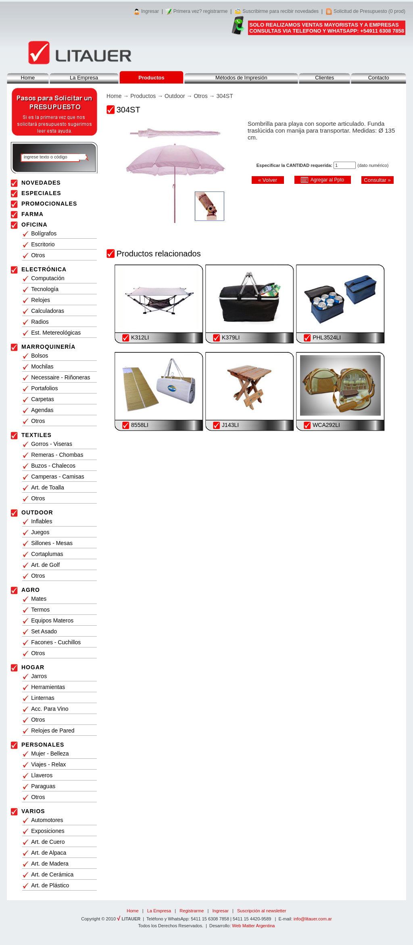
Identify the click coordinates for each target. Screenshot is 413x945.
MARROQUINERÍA (48, 346)
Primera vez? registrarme (200, 11)
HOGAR (32, 667)
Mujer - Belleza (50, 753)
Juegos (40, 532)
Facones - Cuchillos (56, 642)
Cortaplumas (47, 554)
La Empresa (84, 78)
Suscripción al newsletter (261, 910)
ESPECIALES (41, 193)
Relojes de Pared (52, 730)
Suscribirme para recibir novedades (280, 11)
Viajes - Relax (48, 764)
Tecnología (44, 289)
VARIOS (33, 811)
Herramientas (48, 687)
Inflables (41, 521)
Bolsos (39, 355)
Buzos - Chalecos (53, 465)
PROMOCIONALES (49, 203)
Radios (40, 321)
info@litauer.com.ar (313, 918)
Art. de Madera (50, 863)
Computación (48, 278)
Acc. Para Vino (49, 709)
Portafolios (44, 388)
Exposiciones (48, 831)
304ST (224, 96)
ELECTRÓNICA (44, 269)
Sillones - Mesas (52, 543)
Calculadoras (47, 311)
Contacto (378, 78)
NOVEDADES (41, 182)
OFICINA (34, 224)
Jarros (39, 676)
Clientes (324, 78)
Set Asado (44, 631)
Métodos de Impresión (241, 78)
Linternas (42, 698)
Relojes (40, 300)
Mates (38, 598)
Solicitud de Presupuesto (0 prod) (369, 11)
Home (28, 78)
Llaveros (41, 775)
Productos (143, 96)
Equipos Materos (52, 620)
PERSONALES (42, 744)
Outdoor (175, 96)
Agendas (42, 410)
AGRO (30, 590)
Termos (40, 609)
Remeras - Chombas (57, 455)
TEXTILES (36, 435)
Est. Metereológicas (56, 332)
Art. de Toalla (47, 487)
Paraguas (43, 786)
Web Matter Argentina (253, 925)
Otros (38, 255)
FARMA (32, 214)
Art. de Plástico (50, 885)
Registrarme (191, 910)
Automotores (47, 820)
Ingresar (150, 11)
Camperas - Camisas (57, 476)
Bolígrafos (43, 233)
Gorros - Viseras (51, 444)
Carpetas (42, 399)
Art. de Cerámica (52, 874)
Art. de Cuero (48, 842)
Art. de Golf (45, 565)
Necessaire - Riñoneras (60, 377)
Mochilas (42, 366)
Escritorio (42, 244)
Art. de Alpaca (48, 852)
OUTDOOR (37, 512)
